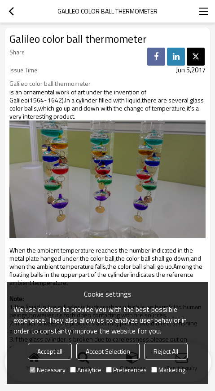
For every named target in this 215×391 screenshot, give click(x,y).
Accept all (49, 351)
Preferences (126, 369)
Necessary (48, 369)
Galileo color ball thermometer (50, 83)
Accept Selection (108, 351)
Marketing (168, 369)
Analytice (85, 369)
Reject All (166, 351)
